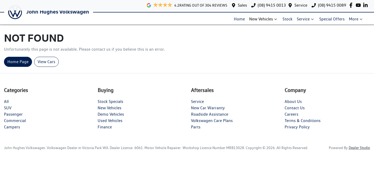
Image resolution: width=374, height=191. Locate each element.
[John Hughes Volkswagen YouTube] (359, 5)
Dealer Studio (359, 152)
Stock (290, 21)
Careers (291, 118)
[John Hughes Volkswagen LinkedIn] (366, 5)
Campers (12, 130)
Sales (242, 5)
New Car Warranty (208, 111)
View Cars (46, 65)
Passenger (13, 118)
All (6, 105)
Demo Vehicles (111, 118)
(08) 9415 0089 (332, 5)
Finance (105, 130)
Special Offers (334, 21)
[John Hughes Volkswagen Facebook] (351, 5)
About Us (293, 105)
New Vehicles (265, 21)
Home (241, 21)
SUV (7, 111)
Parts (195, 130)
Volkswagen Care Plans (212, 124)
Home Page (18, 65)
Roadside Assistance (209, 118)
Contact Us (295, 111)
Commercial (15, 124)
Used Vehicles (110, 124)
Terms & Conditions (303, 124)
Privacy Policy (297, 130)
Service (300, 5)
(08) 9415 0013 (272, 5)
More (358, 21)
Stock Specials (110, 105)
